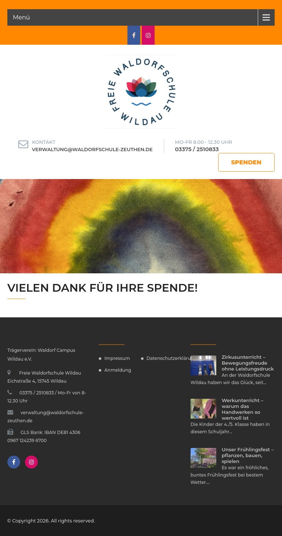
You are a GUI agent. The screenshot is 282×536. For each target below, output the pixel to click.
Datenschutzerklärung (172, 358)
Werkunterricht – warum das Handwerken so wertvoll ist (242, 409)
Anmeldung (117, 370)
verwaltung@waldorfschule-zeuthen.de (92, 149)
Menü (21, 17)
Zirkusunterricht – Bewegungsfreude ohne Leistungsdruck (248, 363)
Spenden (246, 162)
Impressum (117, 358)
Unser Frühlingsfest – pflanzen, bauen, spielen (248, 455)
